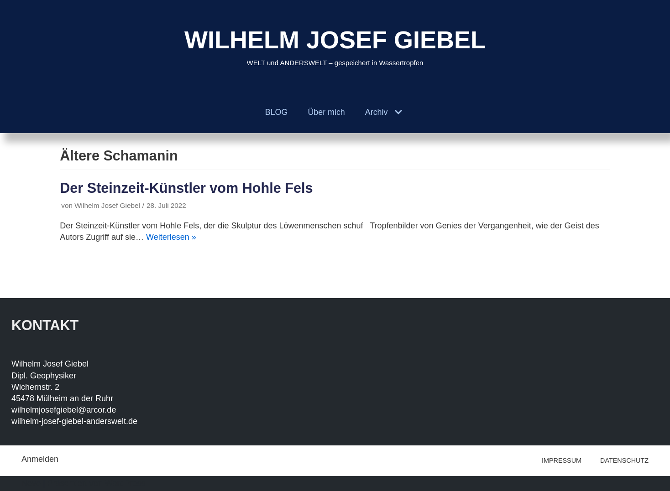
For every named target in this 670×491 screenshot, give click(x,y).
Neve (31, 483)
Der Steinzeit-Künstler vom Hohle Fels (186, 188)
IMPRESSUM (561, 460)
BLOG (276, 112)
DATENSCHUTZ (624, 460)
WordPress (125, 483)
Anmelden (39, 459)
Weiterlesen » (171, 237)
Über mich (326, 112)
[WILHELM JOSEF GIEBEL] (335, 46)
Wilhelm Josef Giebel (107, 205)
